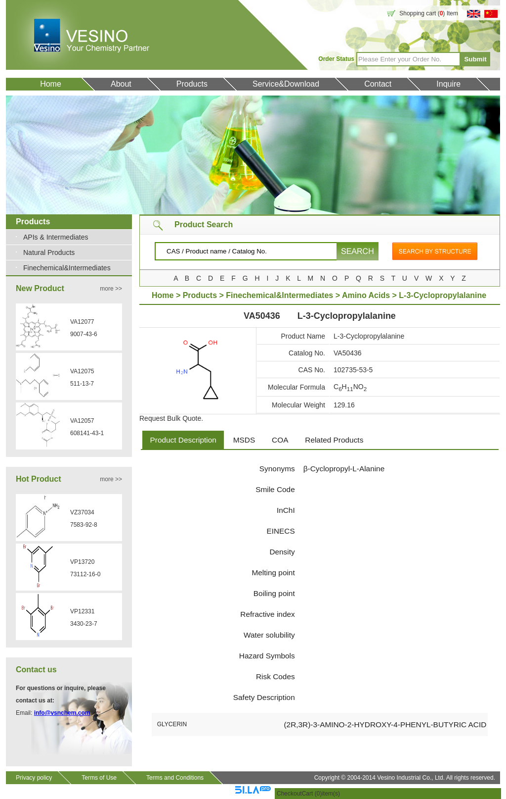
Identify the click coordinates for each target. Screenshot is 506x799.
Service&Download (286, 84)
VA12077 (82, 321)
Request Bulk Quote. (171, 418)
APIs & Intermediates (55, 237)
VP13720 (82, 561)
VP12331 (82, 611)
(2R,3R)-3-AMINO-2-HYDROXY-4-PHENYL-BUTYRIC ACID (385, 724)
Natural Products (49, 252)
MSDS (244, 440)
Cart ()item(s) (321, 793)
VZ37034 (82, 512)
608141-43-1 (87, 433)
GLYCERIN (172, 724)
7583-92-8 (83, 524)
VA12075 (82, 371)
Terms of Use (99, 777)
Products (192, 84)
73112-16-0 (85, 574)
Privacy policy (34, 777)
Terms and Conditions (175, 777)
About (121, 84)
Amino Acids (367, 295)
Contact (377, 84)
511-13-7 (82, 383)
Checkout (289, 793)
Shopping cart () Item (428, 13)
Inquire (448, 84)
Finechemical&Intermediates (67, 268)
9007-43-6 (83, 334)
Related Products (334, 440)
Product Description (183, 440)
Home (50, 84)
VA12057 (82, 420)
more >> (111, 288)
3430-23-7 (83, 623)
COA (280, 440)
